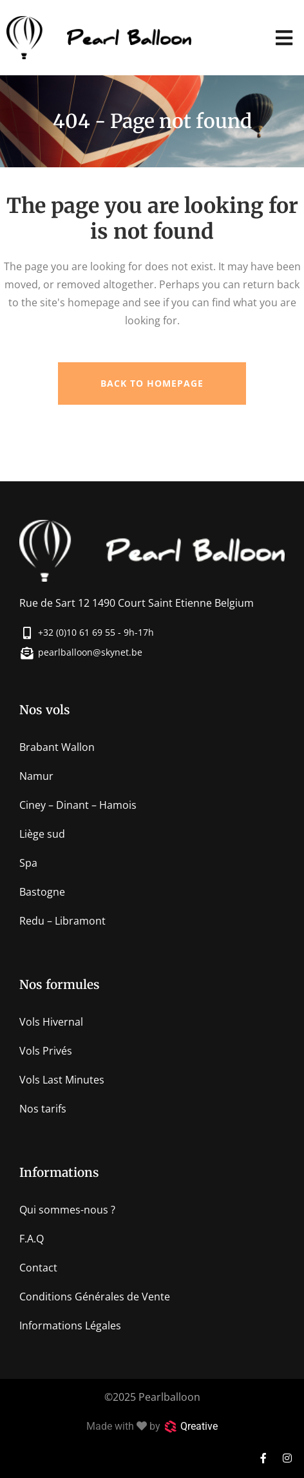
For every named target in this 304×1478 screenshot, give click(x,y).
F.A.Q (31, 1239)
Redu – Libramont (62, 921)
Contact (38, 1268)
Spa (28, 863)
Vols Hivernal (51, 1022)
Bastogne (42, 892)
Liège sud (42, 834)
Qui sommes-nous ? (67, 1210)
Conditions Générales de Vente (94, 1296)
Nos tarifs (42, 1109)
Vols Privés (45, 1051)
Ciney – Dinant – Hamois (78, 805)
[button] (284, 37)
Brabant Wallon (57, 747)
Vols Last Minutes (61, 1080)
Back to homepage (152, 383)
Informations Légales (70, 1325)
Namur (36, 776)
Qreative (199, 1426)
